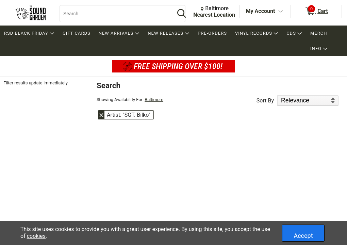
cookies (36, 236)
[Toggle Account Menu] (280, 11)
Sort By (265, 100)
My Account (260, 11)
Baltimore (154, 99)
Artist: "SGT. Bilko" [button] (128, 115)
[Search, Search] (114, 13)
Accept (303, 235)
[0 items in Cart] (316, 11)
